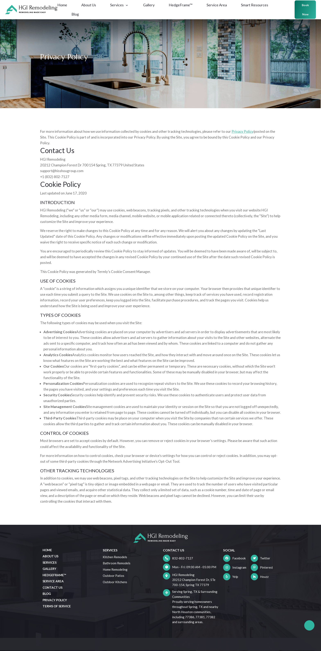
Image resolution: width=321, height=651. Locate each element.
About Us (92, 8)
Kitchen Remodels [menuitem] (115, 557)
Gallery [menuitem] (49, 568)
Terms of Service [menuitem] (57, 606)
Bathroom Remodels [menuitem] (116, 563)
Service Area (220, 8)
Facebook (239, 558)
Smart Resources (257, 8)
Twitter (265, 558)
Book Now (300, 13)
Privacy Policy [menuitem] (55, 600)
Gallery (152, 8)
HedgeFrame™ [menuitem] (54, 575)
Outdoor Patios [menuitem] (113, 575)
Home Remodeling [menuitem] (115, 569)
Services (122, 8)
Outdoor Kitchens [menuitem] (115, 582)
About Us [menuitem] (50, 556)
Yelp (235, 576)
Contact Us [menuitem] (52, 587)
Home (65, 8)
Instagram (239, 567)
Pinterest (266, 567)
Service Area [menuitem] (53, 581)
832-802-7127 (182, 558)
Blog (78, 18)
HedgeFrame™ (184, 8)
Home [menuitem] (47, 550)
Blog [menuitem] (47, 593)
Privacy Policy (242, 131)
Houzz (264, 576)
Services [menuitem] (50, 562)
